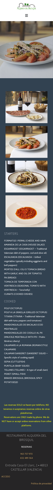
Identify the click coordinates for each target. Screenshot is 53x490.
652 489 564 (26, 458)
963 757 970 (26, 453)
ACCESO (5, 476)
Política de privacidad (41, 483)
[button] (26, 15)
